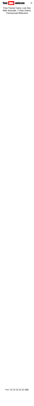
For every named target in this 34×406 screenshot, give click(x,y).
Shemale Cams (11, 371)
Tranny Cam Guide (10, 374)
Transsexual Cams (24, 374)
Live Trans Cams (22, 371)
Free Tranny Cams (17, 377)
